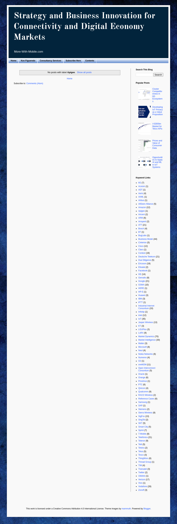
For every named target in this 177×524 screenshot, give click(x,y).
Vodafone (142, 486)
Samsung (142, 402)
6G (139, 183)
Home (13, 60)
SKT (140, 423)
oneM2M (142, 364)
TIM (140, 465)
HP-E (140, 292)
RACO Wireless (145, 395)
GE (139, 274)
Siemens (142, 409)
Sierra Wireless (145, 412)
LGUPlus (142, 329)
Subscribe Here (73, 60)
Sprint (141, 430)
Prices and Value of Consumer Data (157, 144)
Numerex (142, 357)
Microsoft (142, 347)
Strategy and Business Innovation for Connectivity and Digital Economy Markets (84, 27)
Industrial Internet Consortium (146, 307)
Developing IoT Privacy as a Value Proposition (157, 111)
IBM (140, 299)
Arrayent (142, 221)
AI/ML (141, 197)
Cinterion (142, 242)
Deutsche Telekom (146, 256)
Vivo (140, 483)
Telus (140, 451)
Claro (140, 249)
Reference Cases (146, 398)
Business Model (145, 239)
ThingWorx (143, 458)
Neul (140, 350)
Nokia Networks (145, 354)
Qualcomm (143, 391)
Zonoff (141, 490)
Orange (141, 377)
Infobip (141, 312)
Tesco (141, 455)
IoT (139, 319)
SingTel (141, 420)
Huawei (141, 295)
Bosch (141, 228)
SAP (140, 405)
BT (139, 232)
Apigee (141, 211)
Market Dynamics (146, 336)
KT (139, 326)
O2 (139, 361)
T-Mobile (142, 434)
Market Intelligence (147, 340)
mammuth (126, 508)
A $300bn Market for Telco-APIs (157, 126)
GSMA (141, 285)
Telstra (141, 448)
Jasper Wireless (145, 322)
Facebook (142, 270)
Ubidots (141, 476)
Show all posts (84, 72)
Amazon (142, 207)
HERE (141, 288)
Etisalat (141, 267)
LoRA (140, 333)
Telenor (141, 441)
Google (141, 281)
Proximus (142, 381)
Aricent (141, 214)
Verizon (141, 479)
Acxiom (141, 186)
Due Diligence (144, 260)
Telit (140, 444)
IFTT (140, 302)
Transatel (142, 469)
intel (140, 315)
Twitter (141, 472)
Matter (141, 343)
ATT (140, 225)
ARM (140, 218)
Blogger (147, 508)
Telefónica (143, 437)
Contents (89, 60)
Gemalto (142, 277)
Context (141, 253)
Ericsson (142, 263)
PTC (140, 384)
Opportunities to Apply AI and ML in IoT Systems (157, 162)
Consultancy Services (50, 60)
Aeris (140, 193)
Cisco (140, 246)
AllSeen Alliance (145, 204)
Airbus (141, 200)
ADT (140, 190)
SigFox (141, 416)
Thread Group (144, 462)
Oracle (141, 374)
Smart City (143, 427)
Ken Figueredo (28, 60)
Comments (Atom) (34, 83)
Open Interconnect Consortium (146, 369)
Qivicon (141, 388)
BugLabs (142, 235)
